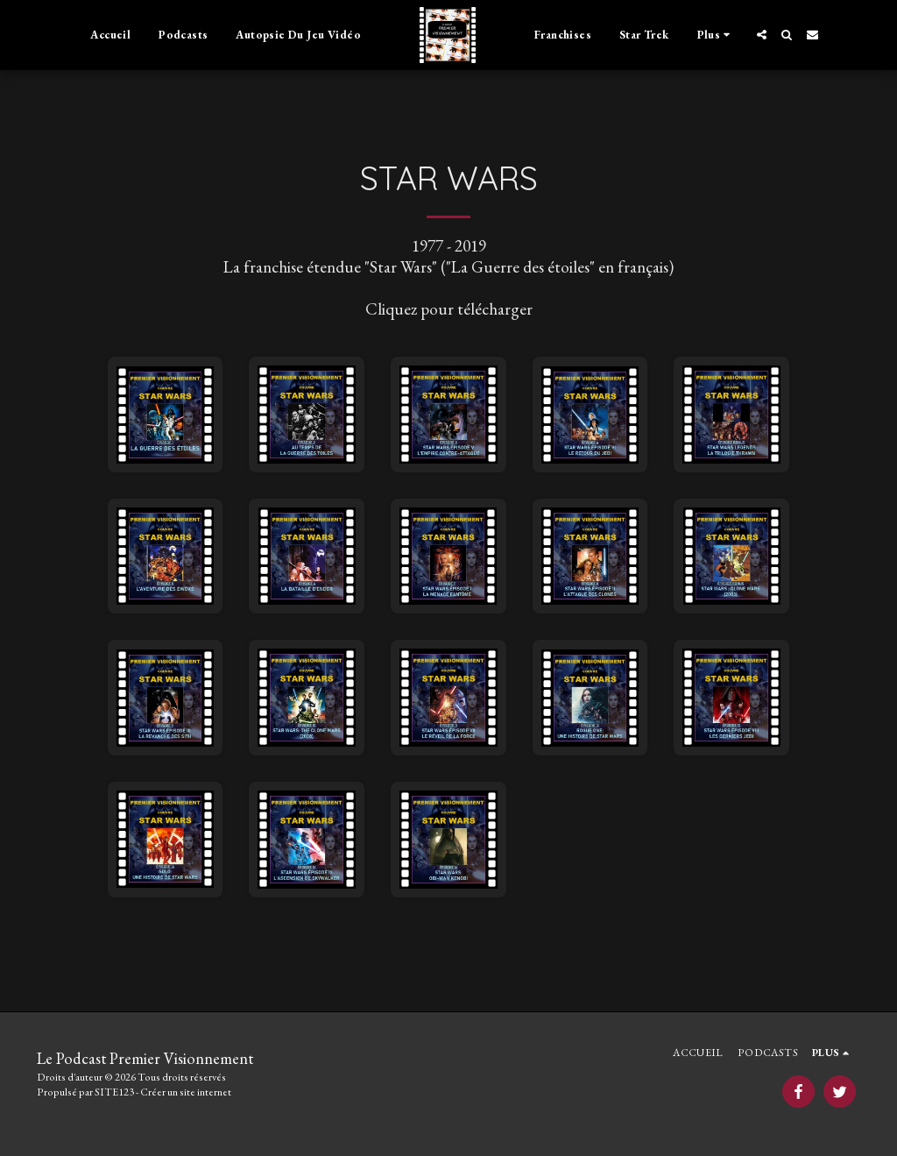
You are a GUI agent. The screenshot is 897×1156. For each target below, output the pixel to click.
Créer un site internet (185, 1092)
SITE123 (114, 1092)
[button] (761, 34)
